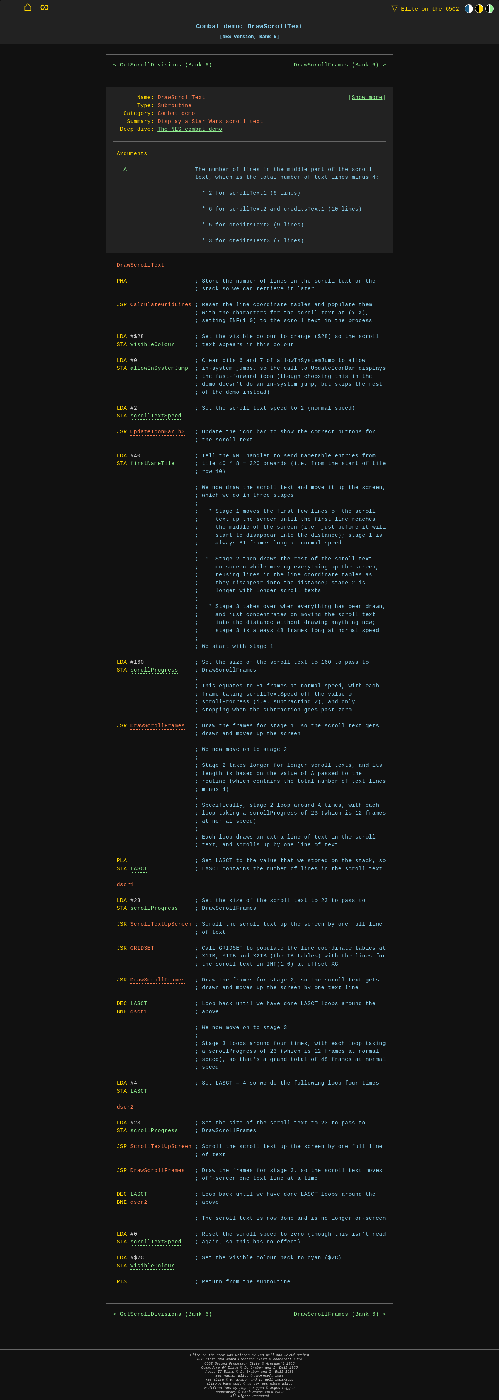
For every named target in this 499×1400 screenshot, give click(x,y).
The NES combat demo (189, 129)
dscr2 (138, 1202)
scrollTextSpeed (155, 416)
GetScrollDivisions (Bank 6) (166, 65)
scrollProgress (154, 670)
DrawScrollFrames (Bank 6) (336, 65)
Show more (367, 98)
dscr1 (138, 1012)
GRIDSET (142, 948)
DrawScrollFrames (157, 726)
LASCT (138, 869)
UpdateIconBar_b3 (157, 432)
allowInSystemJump (159, 368)
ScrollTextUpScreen (160, 924)
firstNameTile (152, 464)
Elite (423, 9)
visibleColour (152, 345)
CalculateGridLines (160, 305)
